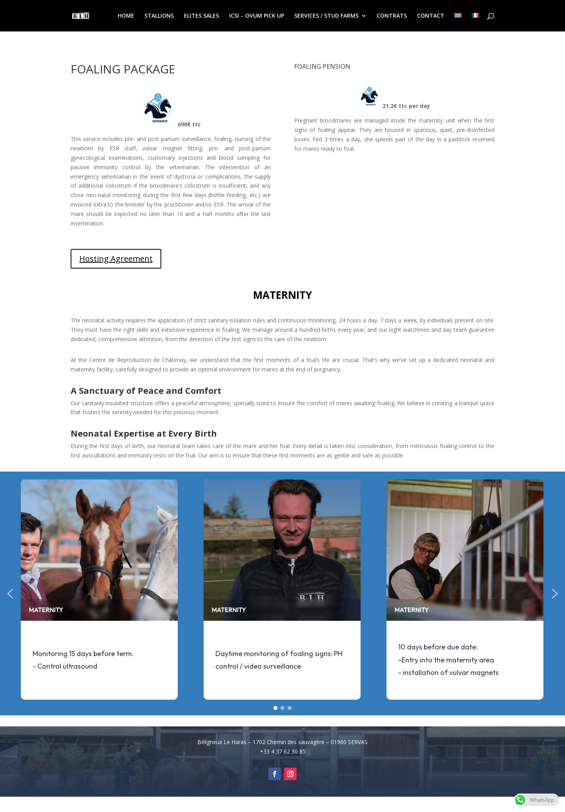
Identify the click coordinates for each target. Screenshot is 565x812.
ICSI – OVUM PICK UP (256, 16)
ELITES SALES (201, 16)
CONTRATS (392, 16)
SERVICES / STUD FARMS (326, 16)
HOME (126, 16)
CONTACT (430, 16)
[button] (10, 593)
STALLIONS (159, 16)
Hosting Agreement (116, 258)
